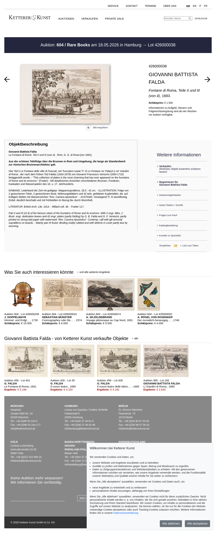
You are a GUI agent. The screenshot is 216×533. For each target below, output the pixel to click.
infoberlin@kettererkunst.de (134, 428)
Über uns (169, 5)
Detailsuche (201, 19)
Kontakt (132, 5)
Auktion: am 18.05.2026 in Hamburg (91, 45)
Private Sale (114, 18)
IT (200, 5)
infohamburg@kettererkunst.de (82, 428)
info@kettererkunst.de (23, 428)
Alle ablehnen (171, 523)
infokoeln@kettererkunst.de (26, 460)
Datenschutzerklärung (125, 512)
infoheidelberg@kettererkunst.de (83, 464)
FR (205, 5)
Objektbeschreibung (28, 144)
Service (113, 5)
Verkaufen (89, 18)
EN (194, 5)
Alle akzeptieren (197, 523)
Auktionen (66, 18)
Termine (150, 5)
